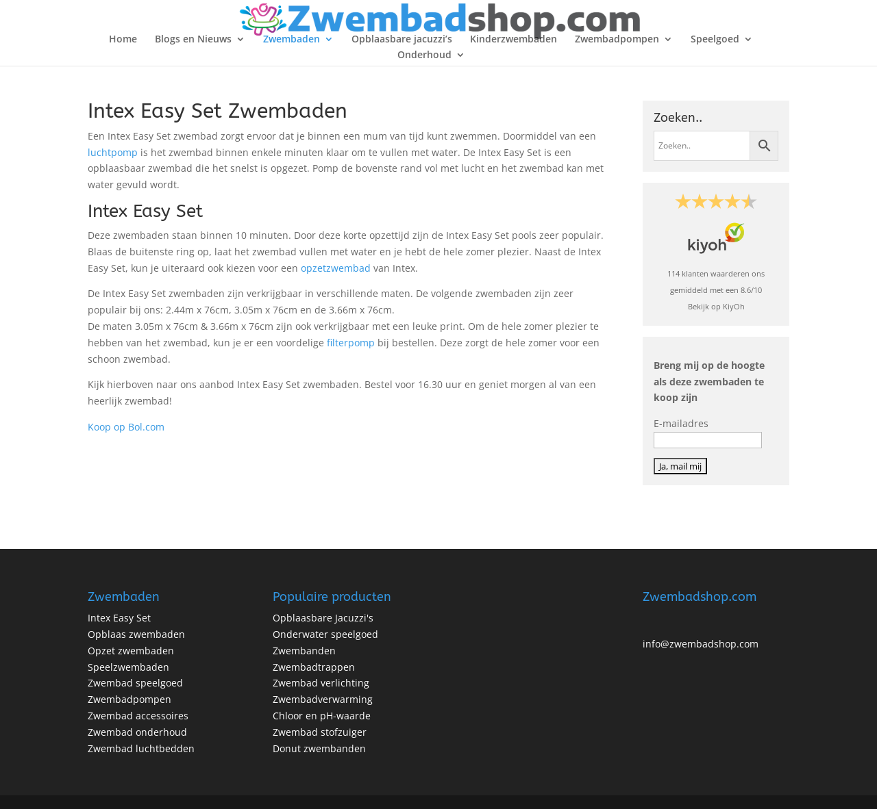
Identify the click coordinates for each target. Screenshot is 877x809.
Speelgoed (715, 39)
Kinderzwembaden (513, 39)
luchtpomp (113, 152)
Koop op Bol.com (126, 426)
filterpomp (352, 342)
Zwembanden (304, 650)
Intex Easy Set (119, 617)
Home (123, 39)
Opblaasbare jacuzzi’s (401, 39)
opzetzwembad (336, 267)
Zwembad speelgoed (135, 682)
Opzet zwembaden (131, 650)
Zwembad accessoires (138, 715)
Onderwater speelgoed (325, 634)
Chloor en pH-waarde (322, 715)
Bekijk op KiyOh (716, 306)
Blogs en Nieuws (193, 39)
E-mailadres (681, 423)
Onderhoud (424, 55)
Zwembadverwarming (323, 699)
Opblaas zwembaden (136, 634)
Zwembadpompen (617, 39)
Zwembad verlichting (321, 682)
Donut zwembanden (319, 748)
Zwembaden (291, 39)
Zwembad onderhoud (137, 732)
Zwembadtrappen (314, 666)
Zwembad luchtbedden (141, 748)
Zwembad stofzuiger (320, 732)
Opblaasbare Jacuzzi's (323, 617)
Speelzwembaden (128, 666)
